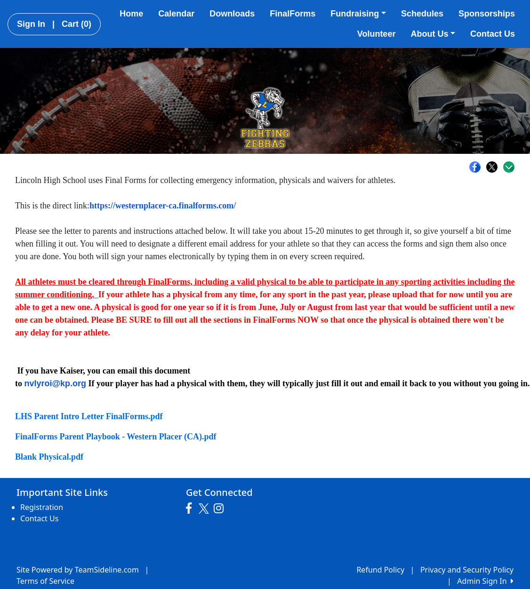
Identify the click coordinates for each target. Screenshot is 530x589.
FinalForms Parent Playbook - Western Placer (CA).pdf (115, 436)
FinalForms (292, 13)
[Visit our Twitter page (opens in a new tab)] (205, 508)
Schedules (422, 13)
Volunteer (376, 34)
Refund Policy (380, 570)
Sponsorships (486, 13)
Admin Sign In (485, 581)
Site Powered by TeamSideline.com (77, 570)
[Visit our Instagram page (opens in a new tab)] (221, 508)
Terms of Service (45, 581)
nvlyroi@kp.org (55, 383)
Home (131, 13)
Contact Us (492, 34)
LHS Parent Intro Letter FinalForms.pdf (89, 416)
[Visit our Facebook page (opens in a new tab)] (191, 508)
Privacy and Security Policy (467, 570)
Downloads (232, 13)
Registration (41, 507)
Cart (76, 24)
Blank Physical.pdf (49, 457)
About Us (432, 34)
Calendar (176, 13)
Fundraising (358, 13)
